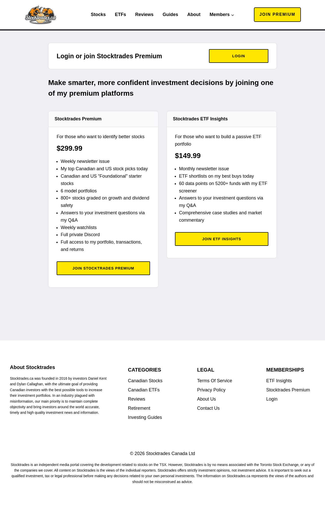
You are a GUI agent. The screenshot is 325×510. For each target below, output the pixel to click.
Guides (170, 14)
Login (272, 399)
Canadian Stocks (145, 380)
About (194, 14)
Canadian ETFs (144, 389)
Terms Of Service (214, 380)
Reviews (144, 14)
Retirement (139, 408)
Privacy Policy (211, 389)
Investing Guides (145, 417)
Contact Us (208, 408)
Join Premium (277, 14)
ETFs (120, 14)
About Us (206, 399)
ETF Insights (279, 380)
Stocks (98, 14)
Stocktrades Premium (288, 389)
